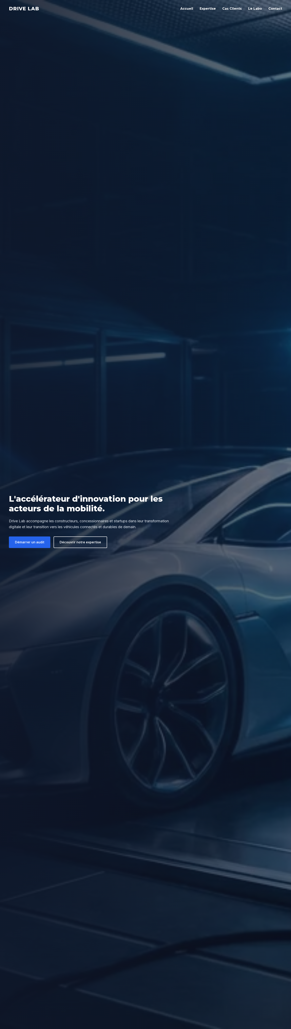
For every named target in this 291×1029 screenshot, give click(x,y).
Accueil (186, 9)
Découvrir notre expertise (80, 542)
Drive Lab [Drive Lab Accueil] (24, 9)
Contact (275, 9)
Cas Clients (232, 9)
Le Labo (255, 9)
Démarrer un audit (29, 542)
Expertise (208, 9)
